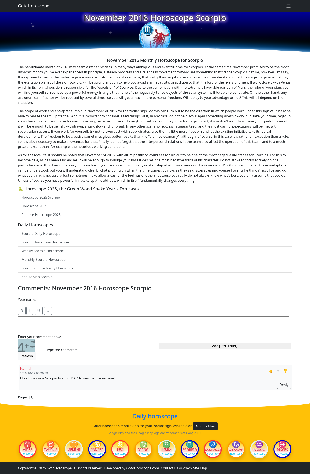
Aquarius (259, 449)
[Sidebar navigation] (288, 6)
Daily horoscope (155, 416)
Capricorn (236, 449)
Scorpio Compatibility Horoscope (48, 268)
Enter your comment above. (40, 336)
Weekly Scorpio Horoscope (43, 251)
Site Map (200, 468)
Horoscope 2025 (34, 206)
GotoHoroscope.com (142, 468)
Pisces (282, 449)
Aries (27, 449)
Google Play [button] (205, 426)
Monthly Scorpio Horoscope (44, 259)
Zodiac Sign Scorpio (37, 277)
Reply (284, 384)
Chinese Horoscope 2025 (41, 214)
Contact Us (169, 468)
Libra (166, 449)
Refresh (27, 356)
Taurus (50, 449)
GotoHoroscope (33, 6)
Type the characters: (62, 350)
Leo (120, 449)
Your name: (27, 299)
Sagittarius (213, 449)
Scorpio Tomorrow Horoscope (45, 242)
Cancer (97, 449)
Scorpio (189, 449)
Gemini (74, 449)
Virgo (143, 449)
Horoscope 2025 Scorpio (40, 197)
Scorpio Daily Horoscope (41, 233)
